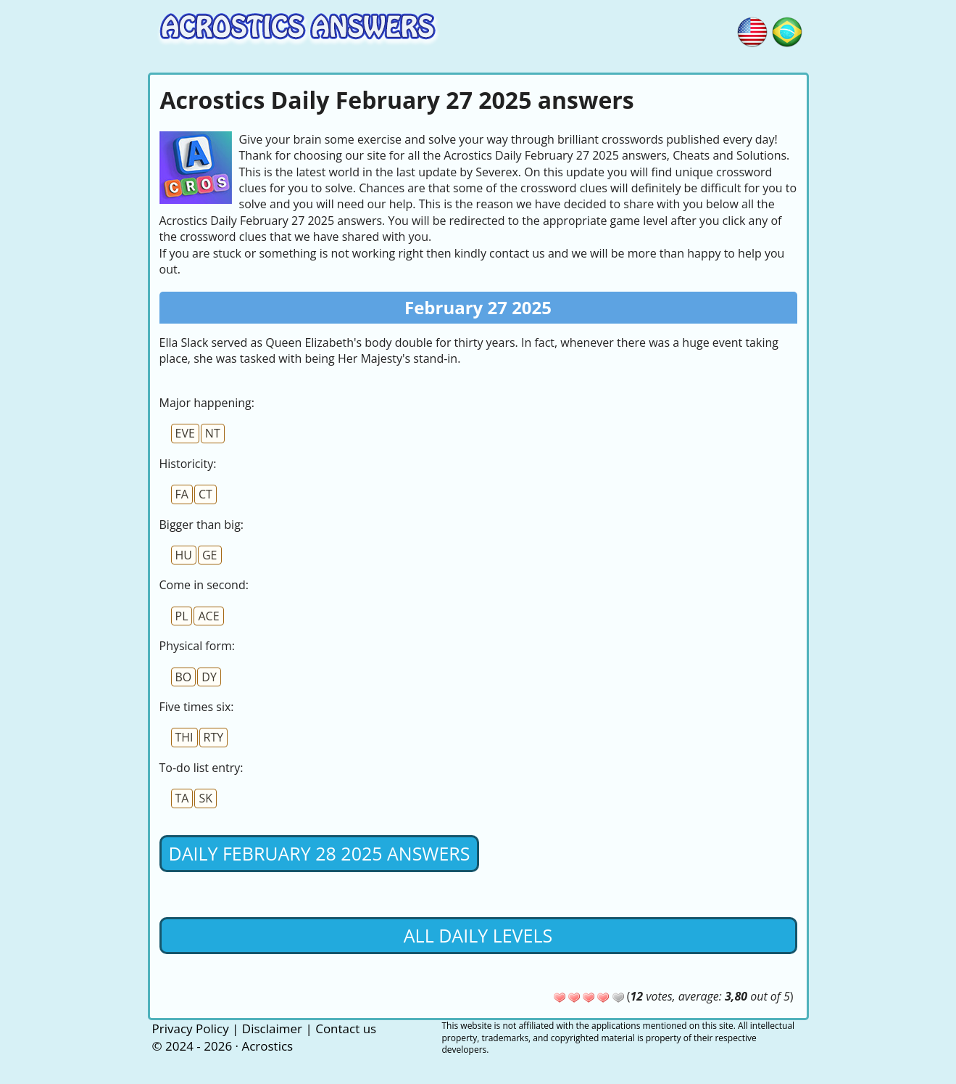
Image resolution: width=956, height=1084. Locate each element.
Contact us (345, 1028)
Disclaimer (272, 1028)
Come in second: (204, 585)
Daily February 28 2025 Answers (319, 853)
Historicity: (188, 464)
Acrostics (267, 1046)
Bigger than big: (201, 525)
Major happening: (206, 403)
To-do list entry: (201, 768)
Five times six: (196, 707)
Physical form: (197, 646)
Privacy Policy (190, 1028)
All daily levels (478, 935)
